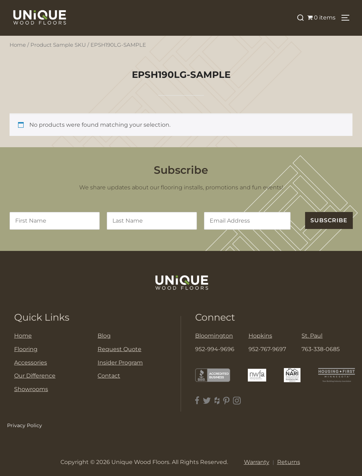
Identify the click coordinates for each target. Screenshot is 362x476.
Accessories (30, 362)
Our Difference (35, 375)
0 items (321, 17)
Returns (288, 462)
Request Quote (119, 349)
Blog (104, 335)
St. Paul (312, 335)
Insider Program (120, 362)
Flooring (25, 349)
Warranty (256, 462)
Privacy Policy (24, 425)
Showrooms (31, 389)
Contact (109, 375)
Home (18, 45)
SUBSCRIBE (329, 220)
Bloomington (214, 335)
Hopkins (260, 335)
